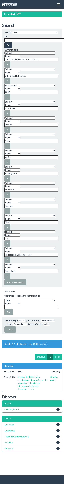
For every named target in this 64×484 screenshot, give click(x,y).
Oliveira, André (11, 409)
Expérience (9, 430)
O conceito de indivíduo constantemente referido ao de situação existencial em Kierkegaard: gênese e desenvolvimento (32, 383)
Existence (9, 424)
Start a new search (15, 282)
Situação (8, 448)
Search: (8, 32)
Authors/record (35, 324)
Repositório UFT (12, 14)
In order (8, 324)
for (6, 36)
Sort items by (34, 320)
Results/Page (11, 320)
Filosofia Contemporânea (16, 436)
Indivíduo (8, 442)
